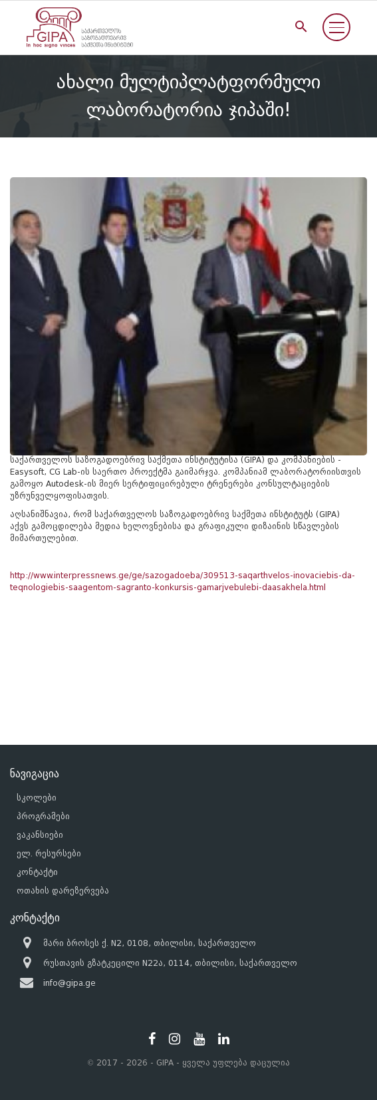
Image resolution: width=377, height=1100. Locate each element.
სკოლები (37, 798)
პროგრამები (43, 816)
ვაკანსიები (40, 835)
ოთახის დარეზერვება (63, 891)
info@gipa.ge (69, 983)
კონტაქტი (37, 872)
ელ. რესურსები (49, 853)
